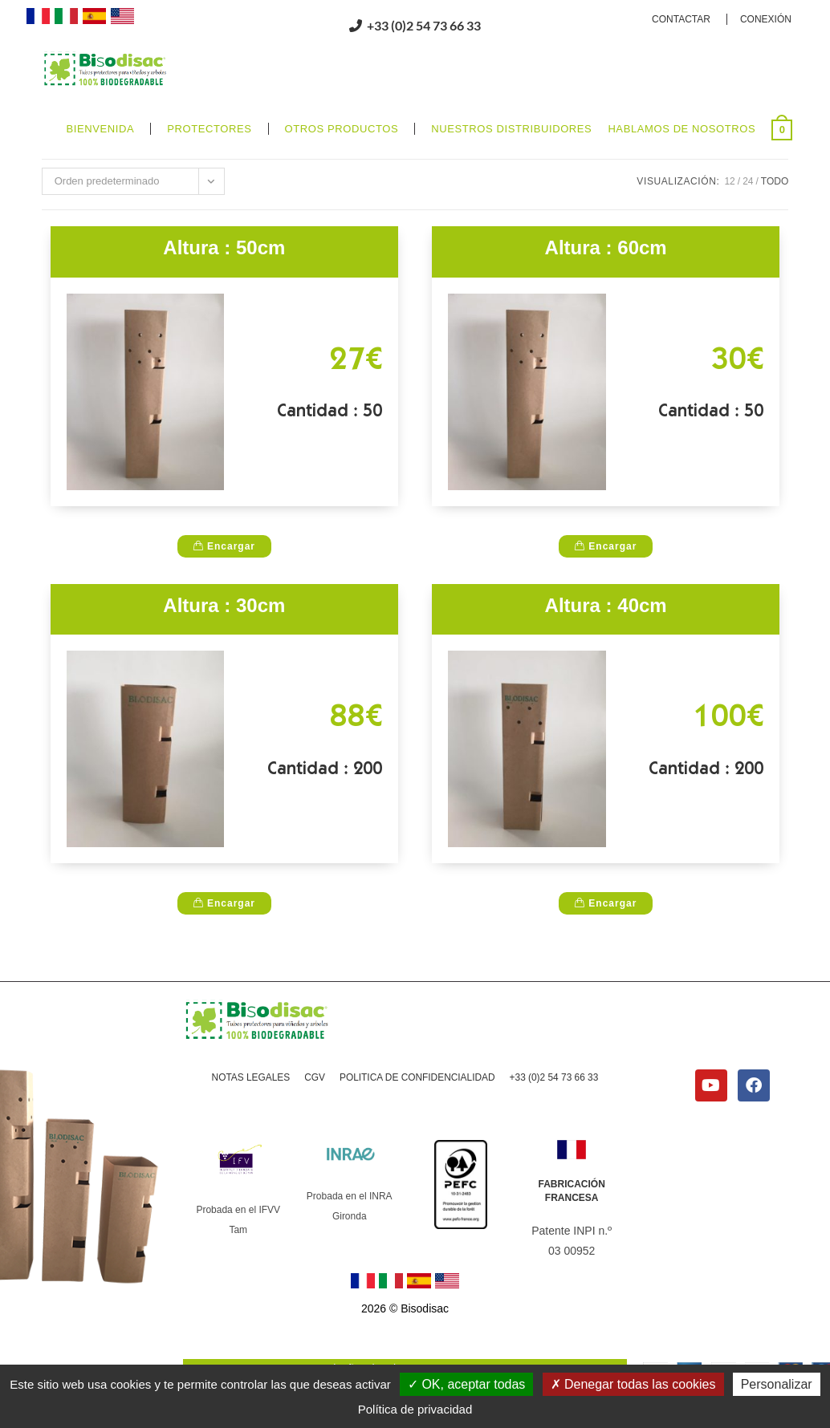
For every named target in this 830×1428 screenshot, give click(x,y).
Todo (774, 221)
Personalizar (776, 1384)
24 (748, 221)
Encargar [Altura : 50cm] (224, 586)
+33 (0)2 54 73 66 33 (554, 1118)
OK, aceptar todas (466, 1384)
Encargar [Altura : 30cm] (224, 943)
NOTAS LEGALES (249, 1118)
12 (729, 221)
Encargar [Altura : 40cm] (606, 943)
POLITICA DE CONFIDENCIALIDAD (417, 1118)
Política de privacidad (415, 1409)
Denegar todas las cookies (633, 1384)
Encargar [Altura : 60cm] (606, 586)
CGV (313, 1118)
